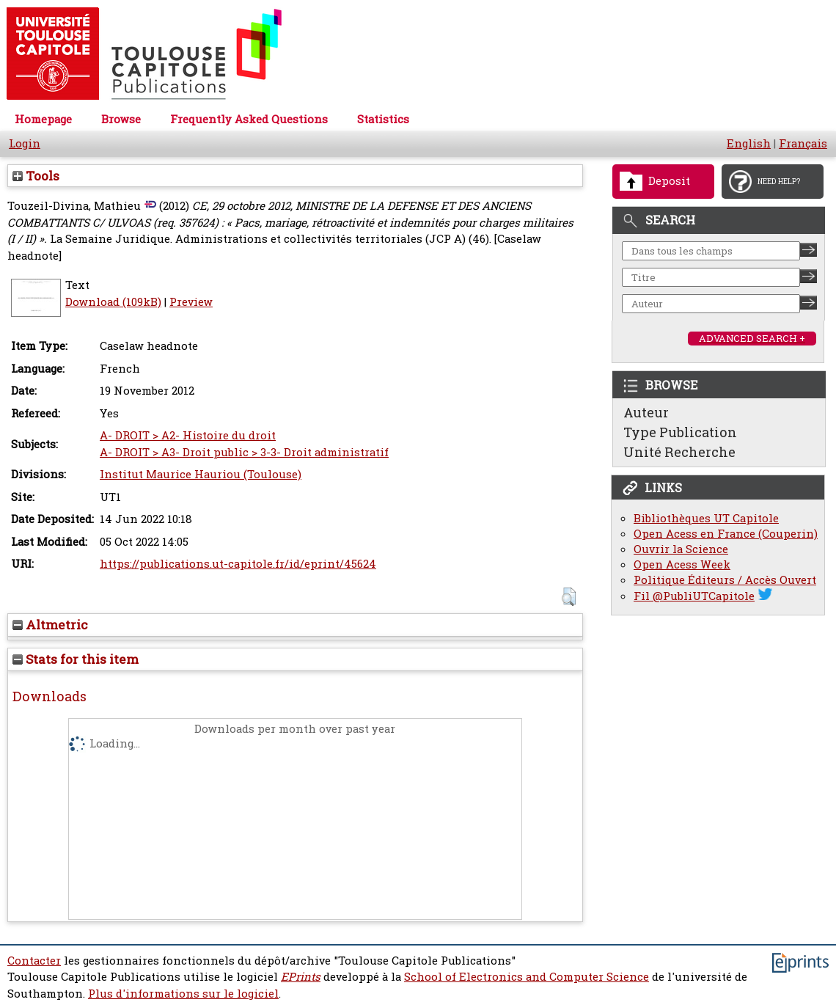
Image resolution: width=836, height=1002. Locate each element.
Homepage (43, 119)
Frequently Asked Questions (249, 119)
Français (803, 143)
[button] (569, 597)
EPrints (300, 976)
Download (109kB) (113, 302)
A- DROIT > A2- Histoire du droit (188, 435)
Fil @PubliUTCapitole (694, 596)
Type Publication (680, 432)
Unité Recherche (679, 452)
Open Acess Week (682, 564)
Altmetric (50, 624)
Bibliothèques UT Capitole (706, 518)
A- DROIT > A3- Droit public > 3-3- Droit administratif (244, 452)
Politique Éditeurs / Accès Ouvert (725, 580)
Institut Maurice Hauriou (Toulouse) (200, 474)
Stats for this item (75, 659)
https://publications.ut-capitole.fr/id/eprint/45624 (238, 563)
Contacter (34, 960)
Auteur (646, 412)
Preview (191, 302)
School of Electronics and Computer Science (526, 976)
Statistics (383, 119)
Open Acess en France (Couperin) (726, 533)
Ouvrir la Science (681, 549)
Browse (121, 119)
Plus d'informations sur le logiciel (183, 993)
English (749, 143)
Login (24, 143)
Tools (35, 175)
